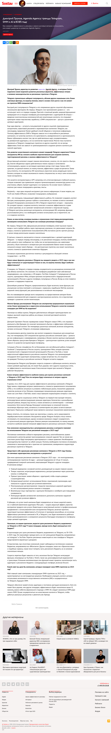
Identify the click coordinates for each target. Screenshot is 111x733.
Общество (5, 711)
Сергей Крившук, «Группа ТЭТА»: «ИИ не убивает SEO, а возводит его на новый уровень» (96, 641)
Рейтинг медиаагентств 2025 (57, 696)
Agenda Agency (7, 34)
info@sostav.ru (104, 683)
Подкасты (52, 704)
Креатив (4, 702)
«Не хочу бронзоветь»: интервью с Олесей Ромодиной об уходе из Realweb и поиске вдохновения (68, 669)
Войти (14, 604)
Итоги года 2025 (30, 711)
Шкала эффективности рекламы (35, 696)
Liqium (13, 728)
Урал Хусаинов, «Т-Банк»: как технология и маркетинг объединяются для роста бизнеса (95, 669)
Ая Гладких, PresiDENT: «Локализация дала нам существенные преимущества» (40, 669)
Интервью (18, 14)
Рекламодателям (13, 721)
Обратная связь (24, 721)
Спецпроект (7, 14)
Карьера (28, 705)
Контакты (4, 721)
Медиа (4, 699)
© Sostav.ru (5, 724)
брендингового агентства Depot (39, 724)
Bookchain (28, 708)
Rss (31, 721)
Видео (51, 707)
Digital (4, 696)
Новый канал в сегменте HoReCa (68, 639)
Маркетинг (5, 705)
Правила (19, 604)
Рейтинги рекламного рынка (33, 702)
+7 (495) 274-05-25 (103, 685)
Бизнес (4, 708)
